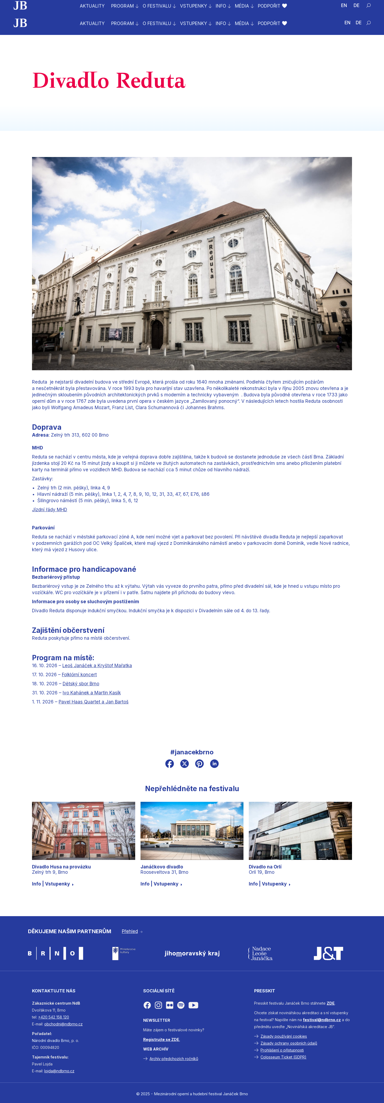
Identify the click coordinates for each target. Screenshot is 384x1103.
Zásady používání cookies (284, 1036)
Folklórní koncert (79, 674)
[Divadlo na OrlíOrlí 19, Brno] (300, 831)
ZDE (331, 1003)
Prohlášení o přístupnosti (282, 1050)
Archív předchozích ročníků (174, 1058)
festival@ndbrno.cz (322, 1019)
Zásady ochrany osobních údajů (289, 1043)
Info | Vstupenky (53, 884)
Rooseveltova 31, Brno (164, 869)
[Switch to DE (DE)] (358, 23)
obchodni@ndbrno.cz (63, 1024)
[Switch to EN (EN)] (347, 23)
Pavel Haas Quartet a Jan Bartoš (94, 702)
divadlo (53, 1040)
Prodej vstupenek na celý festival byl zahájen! (67, 5)
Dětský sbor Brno (81, 683)
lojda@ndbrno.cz (59, 1071)
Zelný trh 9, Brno (61, 869)
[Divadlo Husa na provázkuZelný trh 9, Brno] (83, 831)
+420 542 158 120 (53, 1017)
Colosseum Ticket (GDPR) (283, 1057)
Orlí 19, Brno (265, 869)
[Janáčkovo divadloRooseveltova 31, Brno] (192, 831)
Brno (65, 1040)
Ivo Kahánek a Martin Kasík (92, 692)
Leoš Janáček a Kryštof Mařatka (97, 665)
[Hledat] (368, 23)
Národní (39, 1040)
